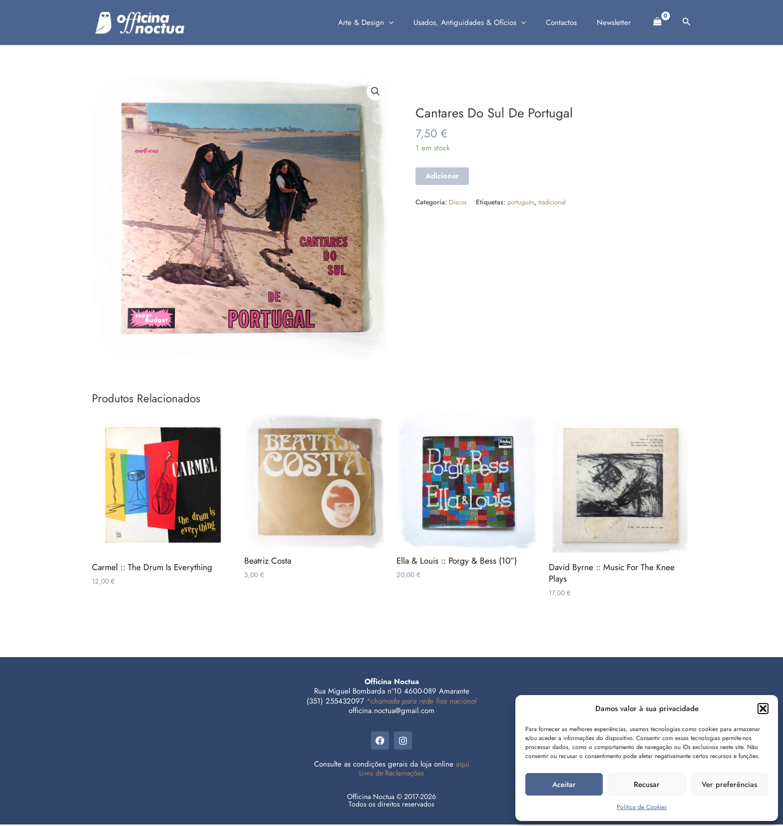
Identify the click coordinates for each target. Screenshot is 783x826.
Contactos (568, 22)
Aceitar (564, 784)
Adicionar (442, 175)
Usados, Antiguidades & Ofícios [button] (482, 22)
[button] (763, 709)
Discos (458, 202)
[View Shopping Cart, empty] (658, 20)
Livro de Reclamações (391, 774)
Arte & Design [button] (383, 22)
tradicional (555, 202)
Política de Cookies (642, 807)
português (522, 202)
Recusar (647, 784)
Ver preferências (729, 784)
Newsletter (616, 22)
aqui (462, 765)
